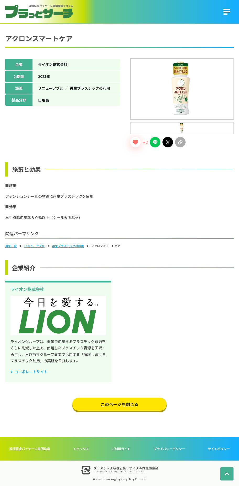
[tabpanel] (182, 89)
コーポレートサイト (30, 371)
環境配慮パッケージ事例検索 (29, 448)
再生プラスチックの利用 (68, 246)
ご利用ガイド (121, 448)
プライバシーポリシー (169, 448)
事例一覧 (11, 246)
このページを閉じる (119, 404)
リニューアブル (34, 246)
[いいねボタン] (135, 142)
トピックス (81, 448)
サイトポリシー (219, 448)
